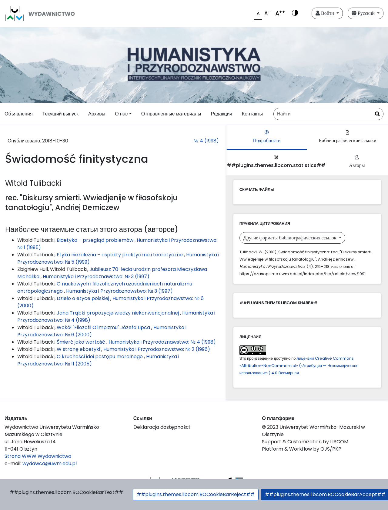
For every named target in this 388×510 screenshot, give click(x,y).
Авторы (357, 162)
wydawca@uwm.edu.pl (49, 463)
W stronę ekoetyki (79, 349)
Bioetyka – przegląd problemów (96, 240)
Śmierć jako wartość (81, 341)
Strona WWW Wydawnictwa (38, 456)
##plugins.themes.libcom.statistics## (276, 162)
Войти (325, 13)
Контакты (252, 113)
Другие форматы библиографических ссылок (290, 237)
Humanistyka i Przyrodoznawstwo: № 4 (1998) (162, 341)
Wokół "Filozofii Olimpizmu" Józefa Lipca (104, 327)
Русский (364, 13)
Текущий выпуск (60, 113)
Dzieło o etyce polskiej (83, 298)
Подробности (266, 137)
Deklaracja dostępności (161, 427)
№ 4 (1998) (206, 140)
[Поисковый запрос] (328, 114)
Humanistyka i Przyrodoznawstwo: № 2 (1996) (156, 349)
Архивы (96, 113)
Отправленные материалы (171, 113)
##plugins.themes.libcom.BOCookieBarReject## (196, 494)
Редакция (221, 113)
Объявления (19, 113)
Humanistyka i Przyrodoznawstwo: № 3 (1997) (96, 276)
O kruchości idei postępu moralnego (100, 356)
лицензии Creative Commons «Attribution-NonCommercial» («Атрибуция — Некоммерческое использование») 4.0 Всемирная (299, 365)
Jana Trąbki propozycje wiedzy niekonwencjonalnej (118, 312)
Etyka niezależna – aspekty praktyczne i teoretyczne (120, 254)
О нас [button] (121, 113)
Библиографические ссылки (347, 137)
